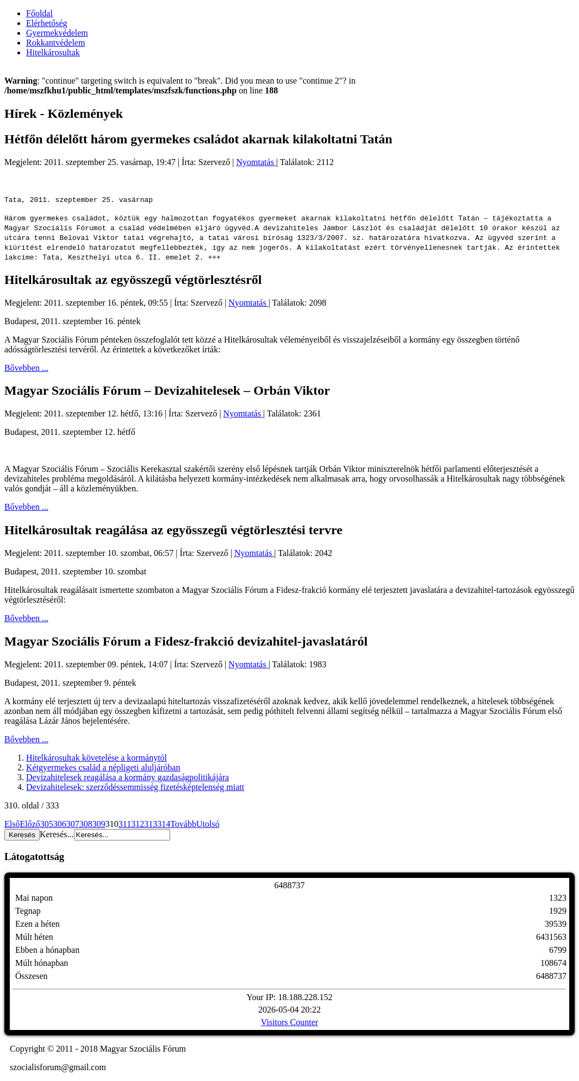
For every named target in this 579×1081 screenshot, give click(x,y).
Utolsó (208, 824)
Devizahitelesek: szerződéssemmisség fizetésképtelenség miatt (135, 787)
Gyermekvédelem (57, 32)
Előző (30, 824)
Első (12, 824)
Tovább (183, 824)
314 (163, 824)
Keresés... (57, 834)
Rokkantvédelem (55, 42)
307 (72, 824)
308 (85, 824)
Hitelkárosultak (53, 52)
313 (150, 824)
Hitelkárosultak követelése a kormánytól (96, 757)
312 (137, 824)
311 (125, 824)
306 (59, 824)
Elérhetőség (46, 23)
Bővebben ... (26, 367)
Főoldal (39, 13)
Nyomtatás (256, 162)
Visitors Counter (289, 1022)
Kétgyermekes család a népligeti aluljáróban (103, 767)
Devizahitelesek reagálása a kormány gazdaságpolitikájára (127, 777)
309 (98, 824)
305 (46, 824)
